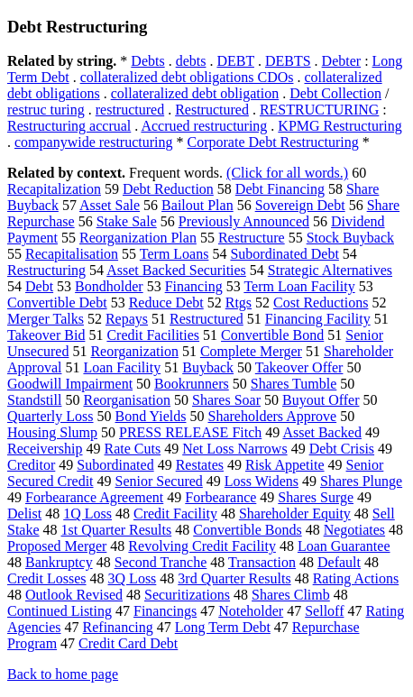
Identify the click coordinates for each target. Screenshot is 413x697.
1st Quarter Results (116, 529)
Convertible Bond (272, 335)
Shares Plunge (361, 481)
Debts (147, 61)
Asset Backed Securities (176, 270)
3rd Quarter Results (234, 578)
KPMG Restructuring (339, 125)
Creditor (31, 464)
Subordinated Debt (284, 253)
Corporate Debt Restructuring (273, 142)
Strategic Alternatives (330, 270)
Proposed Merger (56, 546)
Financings (165, 611)
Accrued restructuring (204, 125)
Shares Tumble (294, 383)
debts (191, 61)
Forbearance (220, 497)
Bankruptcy (59, 562)
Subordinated (115, 464)
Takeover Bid (46, 335)
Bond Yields (151, 416)
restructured (130, 109)
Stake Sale (126, 221)
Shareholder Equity (295, 513)
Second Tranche (161, 562)
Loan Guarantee (344, 546)
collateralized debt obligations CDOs (187, 77)
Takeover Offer (299, 367)
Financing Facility (318, 318)
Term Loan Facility (298, 286)
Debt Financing (280, 189)
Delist (24, 513)
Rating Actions (356, 578)
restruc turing (46, 109)
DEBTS (288, 61)
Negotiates (354, 529)
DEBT (234, 61)
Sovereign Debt (300, 205)
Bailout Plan (197, 205)
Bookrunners (191, 383)
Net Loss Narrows (234, 448)
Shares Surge (315, 497)
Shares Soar (226, 400)
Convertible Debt (57, 302)
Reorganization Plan (138, 237)
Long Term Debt (223, 627)
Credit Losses (47, 578)
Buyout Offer (320, 400)
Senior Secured (159, 481)
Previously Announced (244, 221)
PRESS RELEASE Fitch (190, 432)
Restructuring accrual (69, 125)
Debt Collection (335, 93)
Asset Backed (322, 432)
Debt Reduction (168, 189)
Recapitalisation (71, 253)
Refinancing (118, 627)
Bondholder (109, 286)
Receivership (45, 448)
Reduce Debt (166, 302)
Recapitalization (54, 189)
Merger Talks (45, 318)
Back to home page (62, 674)
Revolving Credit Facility (202, 546)
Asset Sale (109, 205)
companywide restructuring (93, 142)
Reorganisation (126, 400)
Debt (39, 286)
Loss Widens (261, 481)
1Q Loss (87, 513)
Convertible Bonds (247, 529)
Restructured (212, 109)
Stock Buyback (350, 237)
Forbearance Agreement (94, 497)
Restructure (251, 237)
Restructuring (46, 270)
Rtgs (238, 302)
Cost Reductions (320, 302)
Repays (127, 318)
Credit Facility (175, 513)
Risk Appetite (285, 464)
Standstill (34, 400)
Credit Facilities (152, 335)
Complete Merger (251, 351)
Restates (200, 464)
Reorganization (134, 351)
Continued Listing (59, 611)
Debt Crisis (341, 448)
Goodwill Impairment (70, 383)
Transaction (262, 562)
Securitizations (187, 594)
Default (339, 562)
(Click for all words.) (287, 172)
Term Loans (174, 253)
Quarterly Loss (50, 416)
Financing (194, 286)
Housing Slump (52, 432)
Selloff (324, 611)
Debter (342, 61)
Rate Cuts (133, 448)
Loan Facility (122, 367)
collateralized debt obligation (195, 93)
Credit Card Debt (128, 643)
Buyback (208, 367)
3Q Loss (132, 578)
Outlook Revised (74, 594)
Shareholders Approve (272, 416)
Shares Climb (291, 594)
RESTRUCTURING (319, 109)
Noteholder (250, 611)
